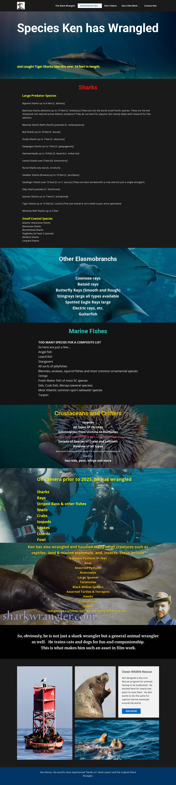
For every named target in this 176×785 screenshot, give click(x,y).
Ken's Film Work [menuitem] (129, 5)
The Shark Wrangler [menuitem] (65, 5)
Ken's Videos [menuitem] (110, 5)
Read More (131, 711)
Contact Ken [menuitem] (150, 5)
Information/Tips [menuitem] (89, 5)
